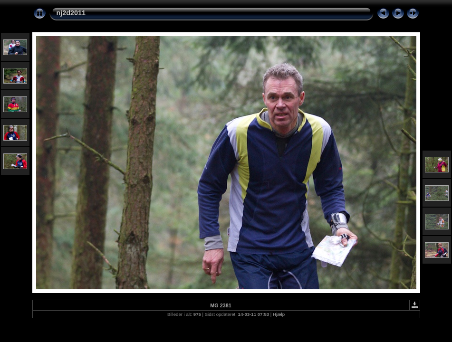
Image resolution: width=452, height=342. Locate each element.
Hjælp (279, 314)
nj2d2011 (71, 13)
